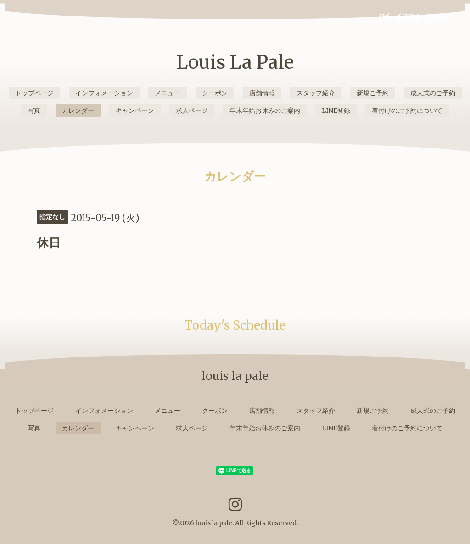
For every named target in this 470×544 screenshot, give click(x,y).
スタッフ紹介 (316, 93)
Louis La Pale (235, 62)
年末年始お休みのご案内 (264, 110)
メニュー (167, 93)
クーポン (215, 93)
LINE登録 (336, 110)
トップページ (34, 93)
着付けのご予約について (407, 110)
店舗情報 (262, 93)
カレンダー (78, 110)
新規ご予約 (373, 93)
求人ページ (192, 110)
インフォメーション (104, 93)
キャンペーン (135, 110)
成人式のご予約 (432, 93)
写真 (34, 110)
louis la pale (214, 523)
